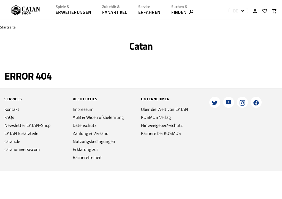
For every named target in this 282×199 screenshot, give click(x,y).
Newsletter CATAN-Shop (27, 125)
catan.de (12, 141)
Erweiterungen (73, 12)
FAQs (9, 117)
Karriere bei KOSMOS (161, 133)
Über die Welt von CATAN (164, 109)
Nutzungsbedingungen (94, 141)
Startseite (8, 27)
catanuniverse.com (22, 149)
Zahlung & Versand (90, 133)
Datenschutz (84, 125)
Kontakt (11, 109)
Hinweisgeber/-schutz (162, 125)
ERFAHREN (149, 12)
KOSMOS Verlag (156, 117)
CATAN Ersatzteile (21, 133)
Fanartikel (114, 12)
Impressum (83, 109)
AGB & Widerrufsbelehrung (98, 117)
